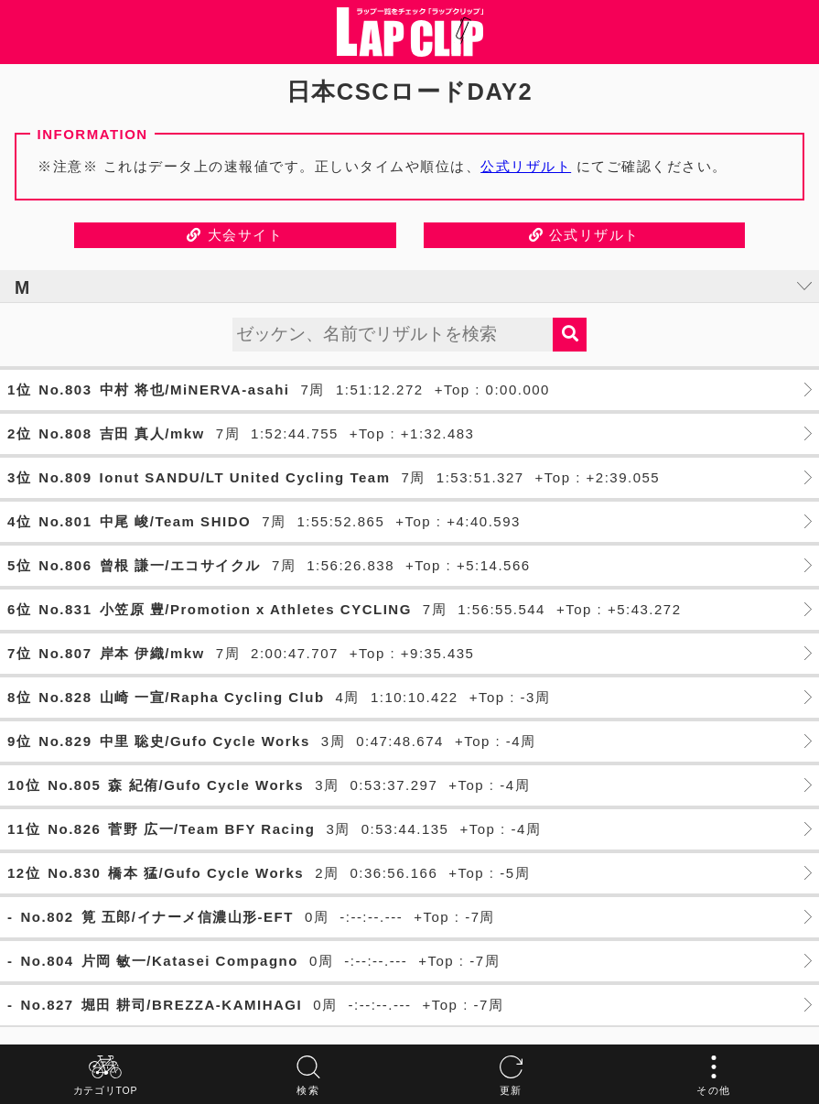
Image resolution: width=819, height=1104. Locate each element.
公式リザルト (525, 166)
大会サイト (235, 235)
